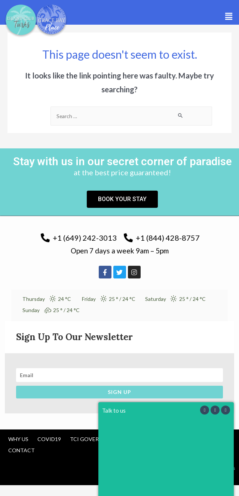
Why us (18, 439)
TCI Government (93, 439)
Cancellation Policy (190, 439)
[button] (229, 16)
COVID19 (49, 439)
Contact (21, 450)
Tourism (138, 439)
